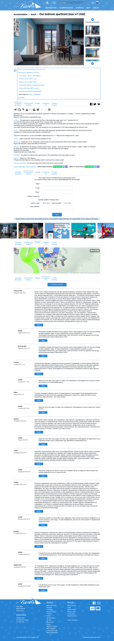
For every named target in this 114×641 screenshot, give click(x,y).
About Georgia (71, 605)
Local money (71, 614)
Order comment (35, 206)
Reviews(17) (45, 104)
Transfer (49, 614)
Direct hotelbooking (28, 104)
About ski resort (51, 605)
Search (33, 14)
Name (38, 184)
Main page (19, 606)
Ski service (50, 622)
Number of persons (34, 196)
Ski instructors (51, 618)
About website (20, 608)
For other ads (20, 622)
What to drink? (71, 609)
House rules (20, 610)
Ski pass (49, 607)
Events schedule (72, 620)
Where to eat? (71, 612)
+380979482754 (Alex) (45, 167)
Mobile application (52, 632)
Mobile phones (71, 616)
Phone (37, 192)
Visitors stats (20, 618)
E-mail (38, 188)
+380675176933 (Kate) (76, 167)
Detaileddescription (18, 104)
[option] (49, 41)
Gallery (49, 624)
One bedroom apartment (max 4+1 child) (62, 14)
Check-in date (35, 203)
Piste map (50, 609)
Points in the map (52, 630)
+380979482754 (23, 94)
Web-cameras (51, 628)
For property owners (22, 620)
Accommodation (21, 14)
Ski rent (49, 620)
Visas (69, 607)
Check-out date (57, 203)
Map (88, 8)
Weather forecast (52, 626)
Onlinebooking (54, 104)
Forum (96, 8)
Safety (49, 616)
